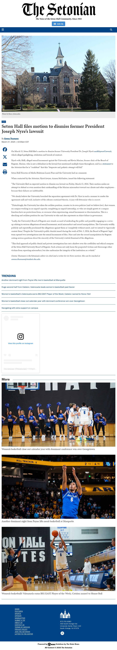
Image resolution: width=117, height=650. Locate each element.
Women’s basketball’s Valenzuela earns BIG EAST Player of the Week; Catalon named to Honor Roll (46, 293)
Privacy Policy (21, 629)
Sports (18, 613)
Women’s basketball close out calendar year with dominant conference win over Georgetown (43, 300)
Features (19, 611)
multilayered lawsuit (102, 151)
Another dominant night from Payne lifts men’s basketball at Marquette (33, 279)
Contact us (19, 624)
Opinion (18, 615)
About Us (18, 622)
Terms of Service (22, 627)
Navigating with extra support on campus (20, 307)
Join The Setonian (22, 631)
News (3, 122)
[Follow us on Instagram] (62, 633)
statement (107, 163)
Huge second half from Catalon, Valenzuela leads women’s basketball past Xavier (38, 286)
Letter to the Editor (24, 633)
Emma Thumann (11, 138)
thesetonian (21, 369)
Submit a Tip (20, 620)
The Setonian (9, 369)
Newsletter (20, 618)
